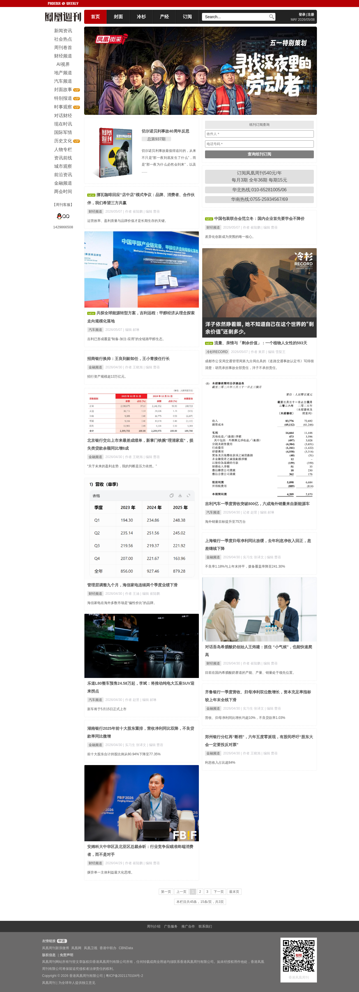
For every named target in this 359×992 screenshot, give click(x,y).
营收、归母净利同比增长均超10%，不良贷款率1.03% (245, 718)
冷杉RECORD (217, 352)
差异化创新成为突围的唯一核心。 (230, 237)
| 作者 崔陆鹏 (133, 211)
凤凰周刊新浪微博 (55, 948)
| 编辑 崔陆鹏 (150, 594)
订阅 (187, 16)
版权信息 (49, 955)
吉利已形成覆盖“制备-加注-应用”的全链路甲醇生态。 (126, 339)
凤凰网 (76, 948)
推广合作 (188, 926)
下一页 (219, 892)
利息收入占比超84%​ (220, 763)
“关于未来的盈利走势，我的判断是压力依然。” (122, 466)
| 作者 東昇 (257, 352)
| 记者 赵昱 (249, 512)
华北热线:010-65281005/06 (259, 189)
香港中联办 (108, 948)
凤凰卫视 (90, 948)
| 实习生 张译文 (253, 557)
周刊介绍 (153, 926)
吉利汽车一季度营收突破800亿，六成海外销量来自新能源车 (257, 503)
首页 (95, 16)
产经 (164, 16)
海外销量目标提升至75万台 (225, 522)
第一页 (166, 892)
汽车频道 (95, 330)
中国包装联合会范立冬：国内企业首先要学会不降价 (259, 218)
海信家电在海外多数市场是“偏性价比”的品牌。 (122, 603)
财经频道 (95, 211)
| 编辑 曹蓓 (152, 211)
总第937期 (156, 139)
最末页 (234, 892)
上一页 (181, 892)
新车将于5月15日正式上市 (106, 709)
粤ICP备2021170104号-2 (124, 976)
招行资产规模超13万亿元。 (107, 376)
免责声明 (66, 955)
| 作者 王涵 (131, 594)
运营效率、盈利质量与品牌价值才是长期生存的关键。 (127, 221)
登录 (302, 15)
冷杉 (141, 16)
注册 (310, 15)
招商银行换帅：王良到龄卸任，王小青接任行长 (128, 358)
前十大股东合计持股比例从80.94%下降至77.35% (123, 754)
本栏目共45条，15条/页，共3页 (200, 902)
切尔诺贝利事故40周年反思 (165, 131)
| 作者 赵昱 (131, 700)
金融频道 (95, 367)
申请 (61, 941)
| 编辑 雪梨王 (276, 352)
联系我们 (205, 926)
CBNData (126, 948)
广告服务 (171, 926)
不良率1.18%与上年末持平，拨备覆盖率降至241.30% (245, 566)
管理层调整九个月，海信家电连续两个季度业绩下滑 (132, 585)
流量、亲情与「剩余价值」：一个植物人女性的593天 (260, 343)
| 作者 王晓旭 (133, 367)
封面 (118, 16)
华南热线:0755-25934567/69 (259, 199)
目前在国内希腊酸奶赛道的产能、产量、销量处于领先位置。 (250, 673)
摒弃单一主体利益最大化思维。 (110, 872)
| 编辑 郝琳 (131, 330)
